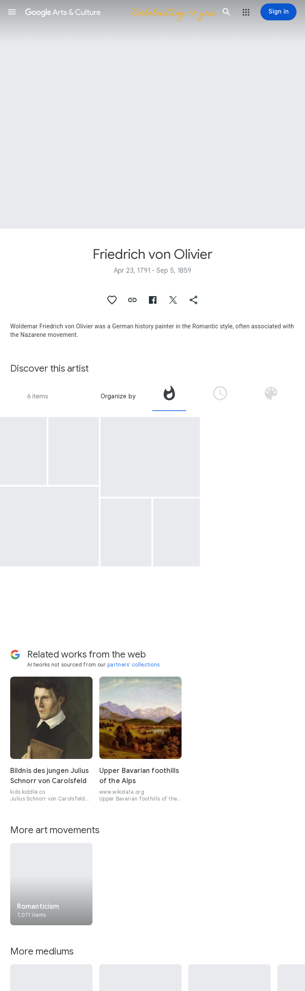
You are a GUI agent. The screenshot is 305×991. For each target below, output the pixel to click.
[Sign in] (278, 11)
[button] (12, 12)
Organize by (118, 396)
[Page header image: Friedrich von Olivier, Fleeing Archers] (152, 114)
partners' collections (133, 664)
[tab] (169, 396)
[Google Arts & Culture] (119, 12)
